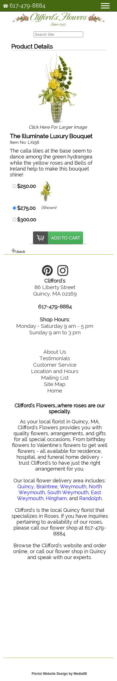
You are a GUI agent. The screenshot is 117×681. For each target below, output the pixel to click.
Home (54, 390)
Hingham (56, 498)
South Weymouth (67, 492)
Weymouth (73, 486)
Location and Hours (54, 371)
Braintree (47, 486)
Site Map (54, 384)
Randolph (90, 498)
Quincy (25, 486)
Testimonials (54, 358)
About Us (54, 352)
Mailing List (55, 377)
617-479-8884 (27, 5)
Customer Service (54, 365)
